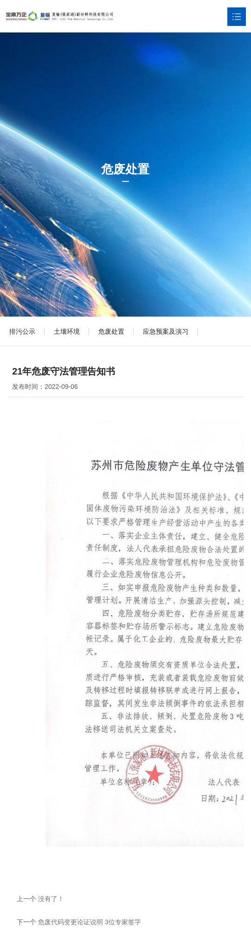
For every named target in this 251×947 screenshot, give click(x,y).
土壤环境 (67, 331)
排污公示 (22, 331)
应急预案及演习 (165, 331)
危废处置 (111, 331)
